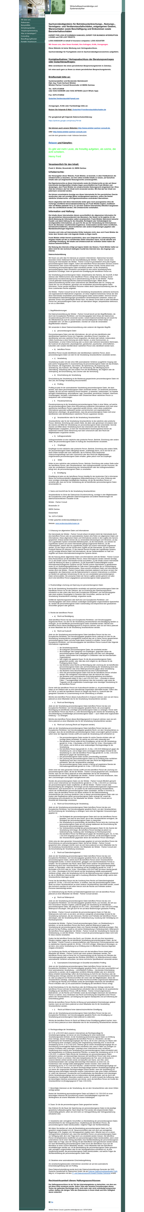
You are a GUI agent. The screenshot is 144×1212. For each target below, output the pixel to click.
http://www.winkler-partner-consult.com (69, 132)
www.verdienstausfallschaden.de (67, 523)
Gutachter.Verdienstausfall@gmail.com (64, 98)
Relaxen (53, 143)
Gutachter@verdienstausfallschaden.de (89, 110)
